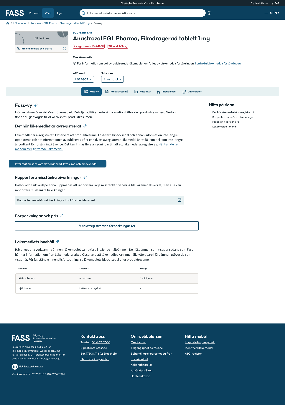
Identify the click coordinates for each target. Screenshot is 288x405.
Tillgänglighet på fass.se (147, 348)
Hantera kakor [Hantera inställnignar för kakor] (140, 376)
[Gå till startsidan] (15, 13)
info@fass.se (98, 348)
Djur (60, 13)
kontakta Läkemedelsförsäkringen (218, 63)
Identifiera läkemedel (199, 348)
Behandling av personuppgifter (151, 353)
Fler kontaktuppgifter (94, 359)
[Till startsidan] (7, 23)
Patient (34, 13)
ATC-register (193, 353)
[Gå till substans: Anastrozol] (112, 79)
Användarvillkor (141, 370)
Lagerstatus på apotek (200, 342)
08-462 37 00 (101, 342)
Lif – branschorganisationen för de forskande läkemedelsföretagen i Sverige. (38, 357)
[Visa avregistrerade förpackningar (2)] (107, 225)
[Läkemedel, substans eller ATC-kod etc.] (145, 13)
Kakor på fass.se (141, 364)
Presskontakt (139, 359)
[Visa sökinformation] (209, 13)
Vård (48, 13)
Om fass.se (138, 342)
